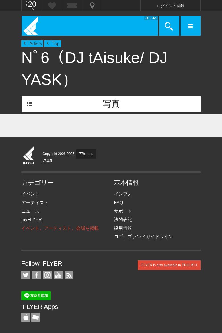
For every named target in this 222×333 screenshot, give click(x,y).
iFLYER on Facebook (36, 275)
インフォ (123, 194)
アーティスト (35, 202)
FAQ (118, 202)
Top (56, 43)
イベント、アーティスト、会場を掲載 (60, 228)
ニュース (30, 211)
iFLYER (29, 156)
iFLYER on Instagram (47, 275)
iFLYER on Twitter (25, 275)
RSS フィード (69, 275)
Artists (35, 43)
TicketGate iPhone (35, 317)
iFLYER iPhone (25, 317)
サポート (123, 211)
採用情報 (123, 228)
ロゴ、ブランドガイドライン (143, 236)
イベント (30, 194)
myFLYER (31, 219)
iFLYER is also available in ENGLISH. (169, 265)
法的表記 (123, 219)
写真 (111, 103)
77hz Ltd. (86, 154)
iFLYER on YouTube (58, 275)
